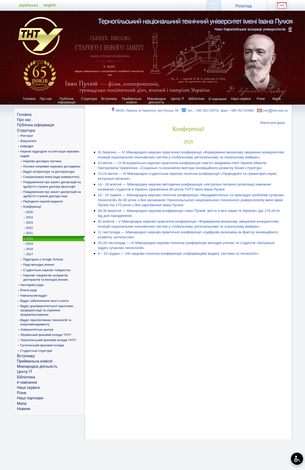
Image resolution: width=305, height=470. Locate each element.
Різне (261, 99)
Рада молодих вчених (38, 264)
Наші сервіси (241, 99)
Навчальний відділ (33, 295)
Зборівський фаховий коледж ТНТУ (45, 335)
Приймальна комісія (131, 100)
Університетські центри (36, 329)
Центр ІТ (177, 99)
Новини (23, 409)
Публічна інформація (67, 100)
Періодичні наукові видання (43, 201)
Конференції (32, 206)
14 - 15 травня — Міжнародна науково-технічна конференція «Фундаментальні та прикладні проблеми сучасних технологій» (191, 200)
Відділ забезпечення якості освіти (44, 301)
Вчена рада (28, 290)
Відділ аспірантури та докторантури (49, 171)
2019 (29, 243)
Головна (29, 99)
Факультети (28, 141)
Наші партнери (30, 398)
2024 (29, 217)
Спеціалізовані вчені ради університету (51, 177)
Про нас (46, 99)
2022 (29, 228)
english (50, 5)
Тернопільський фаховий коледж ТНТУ (48, 340)
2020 (29, 238)
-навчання (218, 98)
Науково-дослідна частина (42, 161)
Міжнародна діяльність (156, 100)
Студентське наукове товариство (47, 270)
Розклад (243, 6)
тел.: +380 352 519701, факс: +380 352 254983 (217, 110)
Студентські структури (36, 350)
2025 (29, 212)
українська (28, 5)
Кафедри (26, 146)
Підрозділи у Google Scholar (43, 259)
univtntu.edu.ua (272, 110)
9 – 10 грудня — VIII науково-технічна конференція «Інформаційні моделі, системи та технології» (178, 253)
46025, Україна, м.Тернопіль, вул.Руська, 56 (144, 110)
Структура (89, 99)
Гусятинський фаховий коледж (42, 345)
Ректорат (26, 135)
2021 (29, 233)
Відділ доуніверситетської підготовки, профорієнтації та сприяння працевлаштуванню (47, 310)
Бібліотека (196, 99)
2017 (29, 254)
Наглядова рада (31, 285)
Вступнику (109, 99)
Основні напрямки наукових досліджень (51, 166)
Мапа (276, 99)
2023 (29, 222)
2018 (29, 249)
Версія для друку (272, 122)
